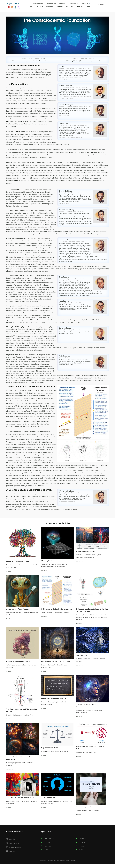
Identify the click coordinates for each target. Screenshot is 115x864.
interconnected (46, 101)
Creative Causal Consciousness (44, 61)
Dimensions (63, 3)
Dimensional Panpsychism (21, 61)
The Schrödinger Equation (39, 175)
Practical (70, 7)
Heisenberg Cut (48, 287)
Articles (82, 850)
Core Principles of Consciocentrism (54, 698)
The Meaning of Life (84, 807)
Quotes (82, 842)
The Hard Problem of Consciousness (20, 798)
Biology (40, 7)
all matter (45, 116)
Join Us (81, 846)
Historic (60, 7)
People (79, 7)
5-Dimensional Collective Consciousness (56, 609)
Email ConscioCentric (16, 847)
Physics (31, 7)
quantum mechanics (20, 132)
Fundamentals (39, 3)
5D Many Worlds (72, 61)
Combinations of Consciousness (18, 561)
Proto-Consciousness (42, 139)
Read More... (9, 571)
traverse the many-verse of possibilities (48, 170)
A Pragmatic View (48, 798)
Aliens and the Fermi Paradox (17, 609)
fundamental (32, 101)
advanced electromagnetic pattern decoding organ (77, 152)
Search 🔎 (86, 3)
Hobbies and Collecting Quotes (18, 661)
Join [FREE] (100, 5)
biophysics (36, 134)
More (88, 7)
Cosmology (51, 3)
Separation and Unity (49, 748)
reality (38, 114)
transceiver (37, 155)
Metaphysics (75, 3)
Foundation (83, 839)
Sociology (50, 7)
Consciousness (11, 108)
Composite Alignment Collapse (91, 61)
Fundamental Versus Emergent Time (55, 661)
